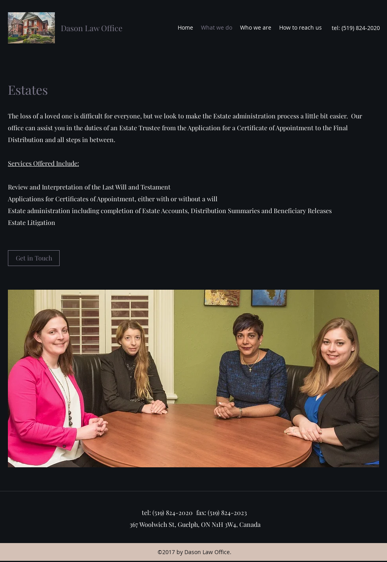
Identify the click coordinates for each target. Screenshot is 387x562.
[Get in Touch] (34, 258)
